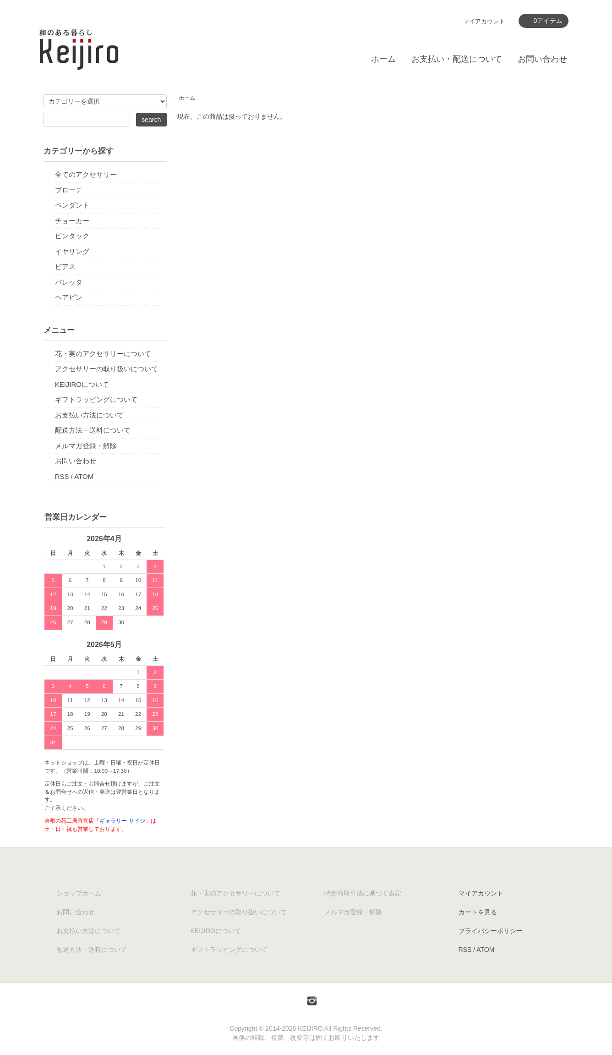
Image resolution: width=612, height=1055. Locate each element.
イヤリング (72, 251)
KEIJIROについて (82, 384)
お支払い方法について (89, 415)
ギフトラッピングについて (96, 399)
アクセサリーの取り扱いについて (106, 369)
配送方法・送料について (93, 430)
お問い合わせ (542, 59)
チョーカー (72, 221)
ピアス (65, 266)
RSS (62, 476)
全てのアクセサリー (86, 174)
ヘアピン (68, 297)
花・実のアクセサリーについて (103, 353)
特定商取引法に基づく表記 (362, 893)
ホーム (383, 59)
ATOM (83, 476)
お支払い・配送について (456, 59)
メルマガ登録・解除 (86, 446)
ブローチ (68, 190)
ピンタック (72, 236)
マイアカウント (484, 21)
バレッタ (68, 282)
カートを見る (478, 912)
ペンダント (72, 205)
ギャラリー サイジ (122, 821)
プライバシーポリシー (491, 930)
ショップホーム (78, 893)
